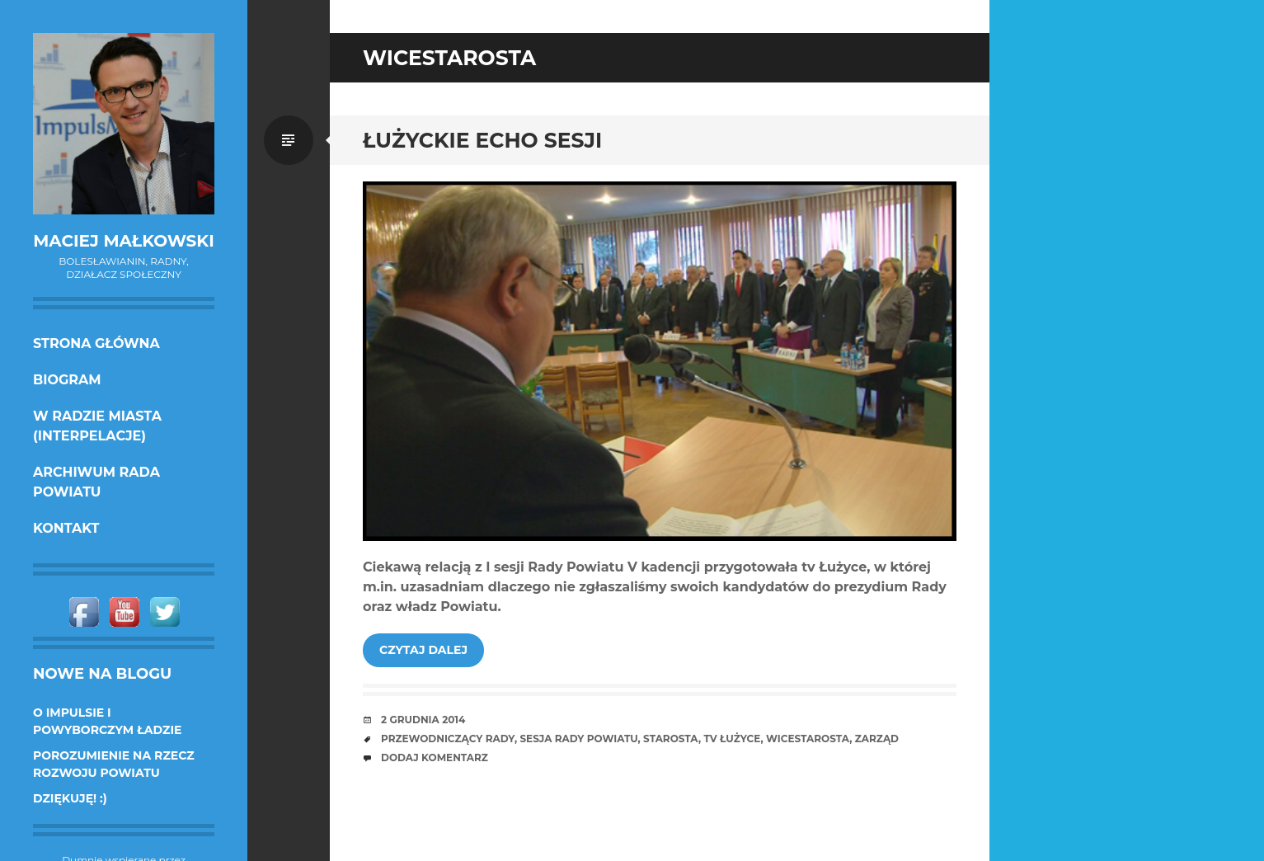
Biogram (67, 380)
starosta (670, 738)
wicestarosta (807, 738)
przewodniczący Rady (448, 738)
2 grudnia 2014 (423, 719)
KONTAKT (66, 528)
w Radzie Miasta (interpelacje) (97, 426)
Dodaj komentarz (434, 757)
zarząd (877, 738)
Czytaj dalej (423, 649)
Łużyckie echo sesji (482, 140)
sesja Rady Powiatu (578, 738)
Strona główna (96, 343)
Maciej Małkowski (123, 241)
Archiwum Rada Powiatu (96, 482)
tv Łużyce (731, 738)
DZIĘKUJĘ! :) (70, 798)
